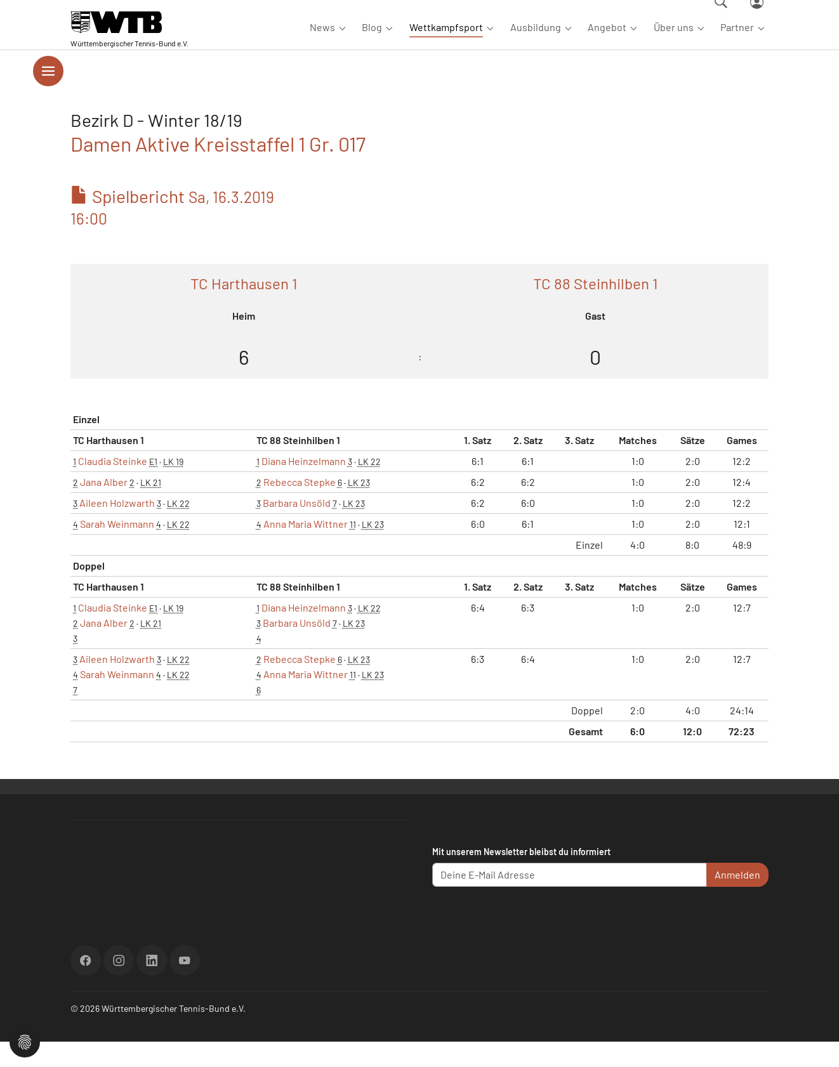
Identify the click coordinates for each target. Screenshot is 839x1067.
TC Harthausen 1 (243, 308)
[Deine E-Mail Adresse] (569, 900)
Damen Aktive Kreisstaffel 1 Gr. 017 (218, 169)
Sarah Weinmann (117, 549)
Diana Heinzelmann (303, 486)
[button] (25, 1041)
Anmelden (737, 900)
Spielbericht (172, 232)
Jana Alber (104, 507)
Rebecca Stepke (299, 507)
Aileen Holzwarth (117, 528)
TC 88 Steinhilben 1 (595, 308)
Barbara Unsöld (297, 528)
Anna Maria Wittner (305, 549)
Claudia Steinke (112, 486)
